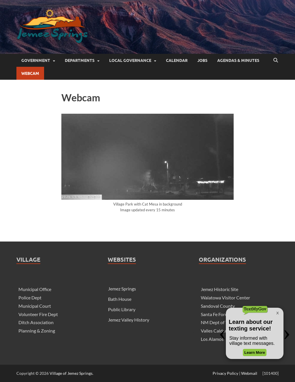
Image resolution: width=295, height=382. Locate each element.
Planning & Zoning (36, 330)
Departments (79, 60)
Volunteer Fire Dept (38, 314)
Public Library (121, 309)
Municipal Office (34, 289)
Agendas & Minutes (238, 60)
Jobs (202, 60)
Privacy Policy (225, 373)
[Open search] (275, 60)
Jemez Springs (122, 288)
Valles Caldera (215, 330)
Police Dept (29, 297)
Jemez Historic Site (219, 289)
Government (35, 60)
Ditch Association (36, 322)
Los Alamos (212, 339)
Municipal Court (34, 306)
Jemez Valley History (128, 319)
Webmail (249, 373)
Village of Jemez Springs (71, 373)
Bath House (119, 299)
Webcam (30, 73)
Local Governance (130, 60)
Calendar (177, 60)
